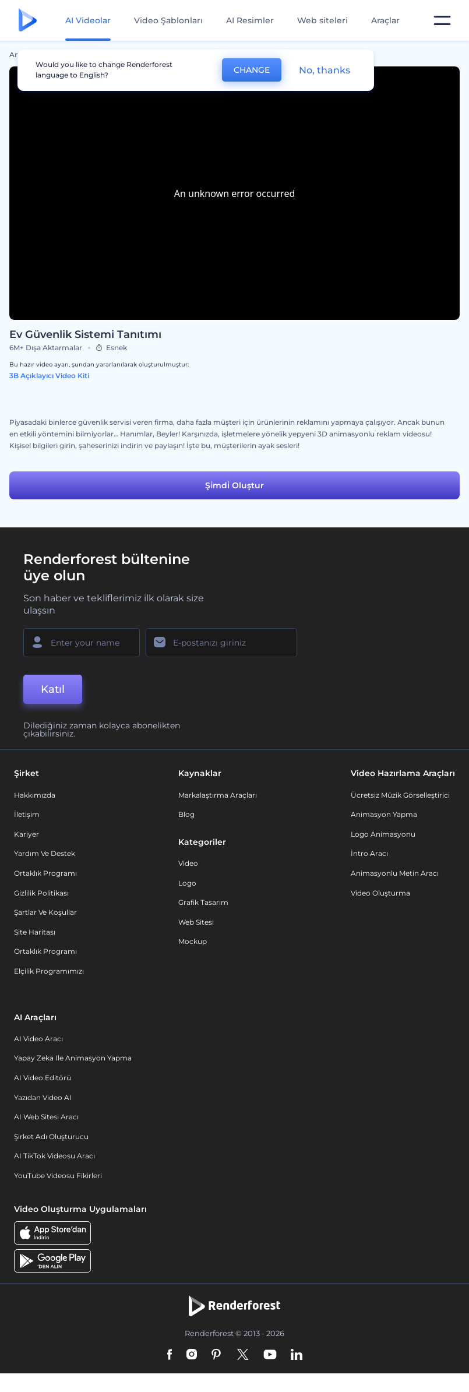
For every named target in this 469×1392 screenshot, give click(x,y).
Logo (187, 883)
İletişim (27, 814)
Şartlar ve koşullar (45, 912)
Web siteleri (322, 20)
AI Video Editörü (42, 1077)
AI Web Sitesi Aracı (46, 1116)
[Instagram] (191, 1355)
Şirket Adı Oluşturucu (51, 1136)
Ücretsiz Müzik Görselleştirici (400, 795)
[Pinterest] (216, 1355)
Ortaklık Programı (45, 873)
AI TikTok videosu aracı (54, 1155)
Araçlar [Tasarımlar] (385, 20)
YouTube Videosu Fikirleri (58, 1175)
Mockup (192, 941)
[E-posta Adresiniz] (221, 642)
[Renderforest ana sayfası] (28, 20)
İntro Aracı (369, 853)
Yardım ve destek (44, 853)
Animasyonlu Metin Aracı (395, 873)
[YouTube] (270, 1355)
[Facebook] (169, 1355)
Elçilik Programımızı (49, 971)
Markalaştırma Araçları (217, 795)
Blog (186, 814)
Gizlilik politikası (41, 893)
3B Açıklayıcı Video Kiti (49, 375)
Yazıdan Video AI (43, 1097)
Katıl (53, 689)
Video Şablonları (168, 20)
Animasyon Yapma (384, 814)
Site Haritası (34, 932)
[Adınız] (81, 642)
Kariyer (26, 834)
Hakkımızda (34, 795)
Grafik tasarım (203, 902)
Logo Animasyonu (383, 834)
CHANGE (252, 70)
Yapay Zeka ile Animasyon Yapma (73, 1057)
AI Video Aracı (38, 1038)
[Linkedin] (296, 1355)
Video (188, 863)
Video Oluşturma (380, 893)
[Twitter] (242, 1355)
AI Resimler (250, 20)
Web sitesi (196, 922)
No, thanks (324, 70)
